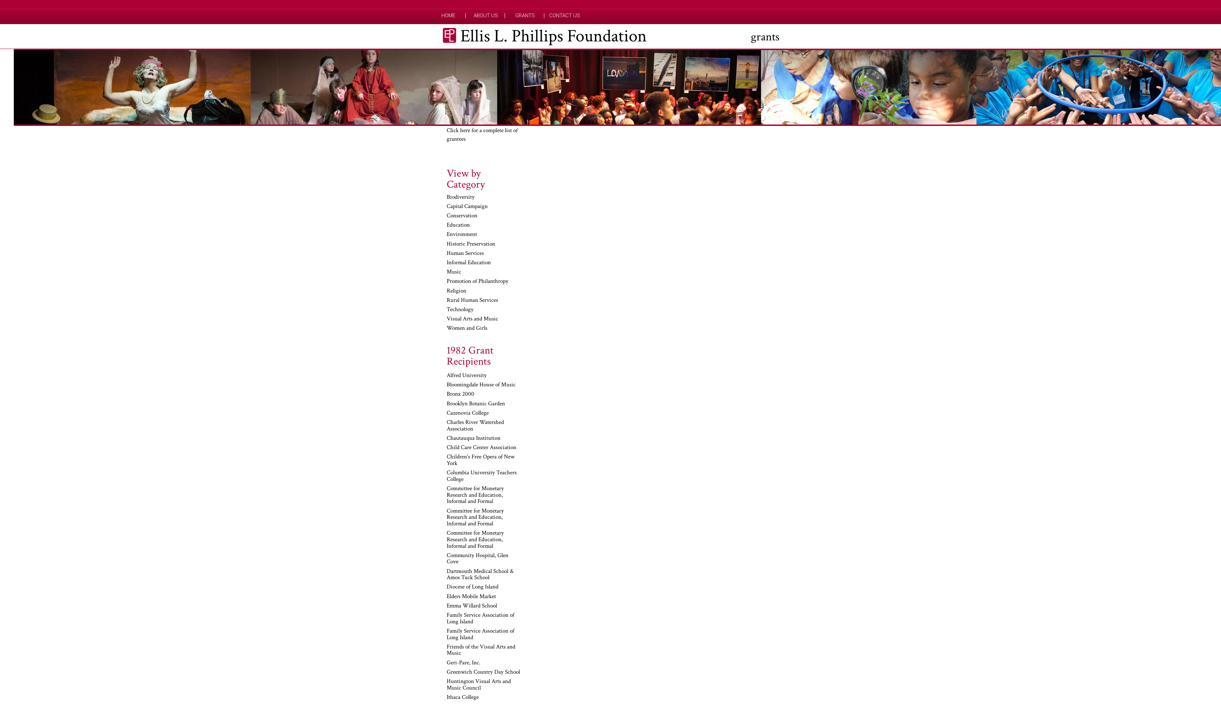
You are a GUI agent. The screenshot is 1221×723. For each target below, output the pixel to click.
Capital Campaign (467, 206)
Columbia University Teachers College (482, 476)
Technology (460, 309)
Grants (525, 15)
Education (458, 225)
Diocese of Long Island (472, 587)
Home (448, 15)
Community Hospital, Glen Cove (477, 559)
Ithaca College (463, 697)
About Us (486, 15)
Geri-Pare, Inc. (463, 663)
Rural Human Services (472, 300)
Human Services (465, 253)
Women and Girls (467, 328)
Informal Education (469, 262)
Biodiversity (461, 197)
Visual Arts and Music (472, 319)
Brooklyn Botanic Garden (476, 403)
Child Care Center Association (481, 447)
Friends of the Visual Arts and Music (481, 650)
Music (454, 272)
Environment (462, 234)
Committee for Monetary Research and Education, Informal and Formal (475, 495)
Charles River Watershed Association (475, 426)
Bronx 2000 (460, 394)
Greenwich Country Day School (483, 672)
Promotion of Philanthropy (477, 281)
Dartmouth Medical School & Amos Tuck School (480, 575)
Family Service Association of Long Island (480, 618)
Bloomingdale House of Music (481, 385)
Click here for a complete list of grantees (482, 135)
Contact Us (564, 15)
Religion (456, 291)
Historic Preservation (471, 244)
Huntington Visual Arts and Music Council (479, 685)
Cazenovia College (468, 413)
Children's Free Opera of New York (481, 460)
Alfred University (467, 375)
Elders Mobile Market (471, 596)
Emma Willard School (472, 606)
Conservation (462, 215)
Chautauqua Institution (473, 438)
